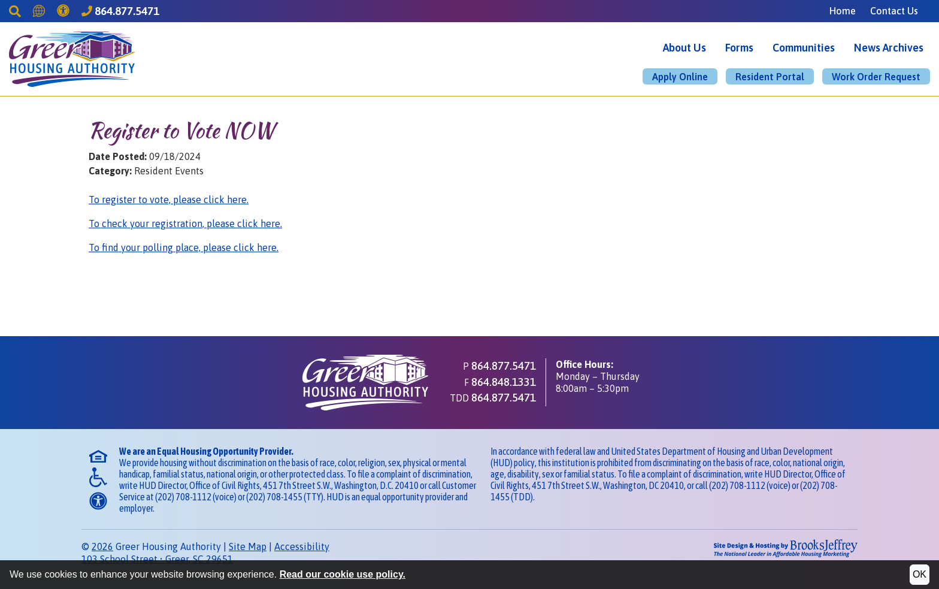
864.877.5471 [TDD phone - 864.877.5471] (503, 397)
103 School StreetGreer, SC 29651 (157, 559)
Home (842, 10)
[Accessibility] (63, 11)
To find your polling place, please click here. (183, 247)
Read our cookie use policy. (342, 574)
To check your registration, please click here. (185, 223)
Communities (804, 47)
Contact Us (894, 10)
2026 (102, 546)
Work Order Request (876, 76)
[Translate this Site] (39, 11)
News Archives (888, 47)
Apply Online (680, 76)
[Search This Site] (15, 11)
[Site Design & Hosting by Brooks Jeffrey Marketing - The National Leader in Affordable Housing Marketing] (766, 548)
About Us (684, 47)
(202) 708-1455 (274, 496)
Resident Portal (769, 76)
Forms (739, 47)
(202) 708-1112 (183, 496)
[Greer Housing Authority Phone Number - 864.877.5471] (120, 11)
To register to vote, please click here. (169, 199)
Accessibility (301, 546)
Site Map (247, 546)
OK (919, 574)
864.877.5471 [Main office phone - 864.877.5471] (503, 365)
